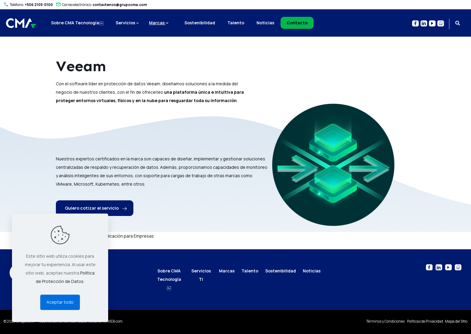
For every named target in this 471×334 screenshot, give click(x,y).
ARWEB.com (112, 321)
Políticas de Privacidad (425, 321)
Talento (250, 271)
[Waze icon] (440, 23)
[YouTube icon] (432, 23)
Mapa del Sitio (456, 321)
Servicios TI (201, 275)
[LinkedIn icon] (424, 23)
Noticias (312, 271)
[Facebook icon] (415, 23)
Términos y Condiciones (385, 321)
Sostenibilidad (280, 271)
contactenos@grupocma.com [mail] (120, 4)
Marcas (227, 271)
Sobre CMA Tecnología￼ (169, 279)
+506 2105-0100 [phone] (39, 4)
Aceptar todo (60, 302)
